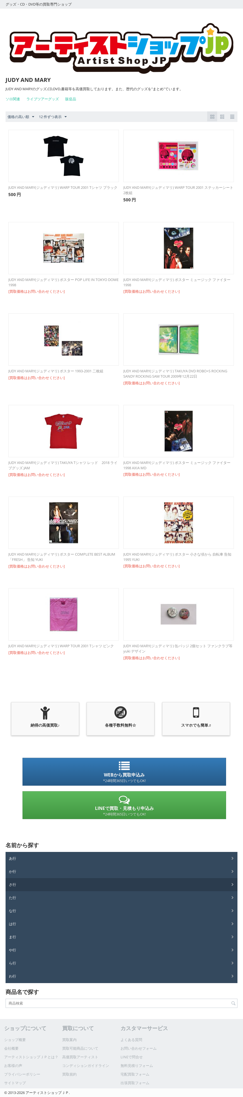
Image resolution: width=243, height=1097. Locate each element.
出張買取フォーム (135, 1082)
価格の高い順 (20, 117)
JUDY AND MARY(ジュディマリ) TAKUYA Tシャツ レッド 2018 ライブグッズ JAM (62, 465)
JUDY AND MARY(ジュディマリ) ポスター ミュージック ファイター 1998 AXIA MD (177, 465)
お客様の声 (13, 1065)
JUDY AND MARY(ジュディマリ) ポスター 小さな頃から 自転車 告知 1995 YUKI (177, 557)
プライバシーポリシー (22, 1074)
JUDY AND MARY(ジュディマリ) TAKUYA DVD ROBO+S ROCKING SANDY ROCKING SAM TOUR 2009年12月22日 (175, 373)
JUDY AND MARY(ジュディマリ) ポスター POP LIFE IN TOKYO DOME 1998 (63, 282)
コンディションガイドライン (85, 1065)
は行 (12, 923)
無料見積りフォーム (137, 1065)
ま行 (12, 936)
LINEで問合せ (132, 1056)
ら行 (12, 963)
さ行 (12, 884)
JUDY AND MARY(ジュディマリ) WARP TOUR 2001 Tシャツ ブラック (62, 187)
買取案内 (69, 1039)
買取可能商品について (80, 1048)
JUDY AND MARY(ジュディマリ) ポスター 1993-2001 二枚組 (55, 370)
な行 (12, 910)
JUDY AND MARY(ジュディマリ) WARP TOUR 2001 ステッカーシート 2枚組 (178, 190)
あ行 (12, 858)
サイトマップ (15, 1082)
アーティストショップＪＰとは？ (31, 1056)
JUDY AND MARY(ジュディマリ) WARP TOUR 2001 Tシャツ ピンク (61, 645)
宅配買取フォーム (135, 1074)
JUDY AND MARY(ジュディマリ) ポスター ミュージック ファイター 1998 (177, 282)
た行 (12, 897)
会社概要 (11, 1048)
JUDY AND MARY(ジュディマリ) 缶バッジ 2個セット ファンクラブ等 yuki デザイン (177, 648)
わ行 (12, 976)
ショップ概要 (15, 1039)
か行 (12, 871)
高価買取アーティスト (80, 1056)
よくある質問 (131, 1039)
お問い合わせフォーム (139, 1048)
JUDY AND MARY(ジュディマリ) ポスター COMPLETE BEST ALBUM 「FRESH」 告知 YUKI (61, 557)
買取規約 (69, 1074)
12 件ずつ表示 (53, 117)
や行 (12, 949)
